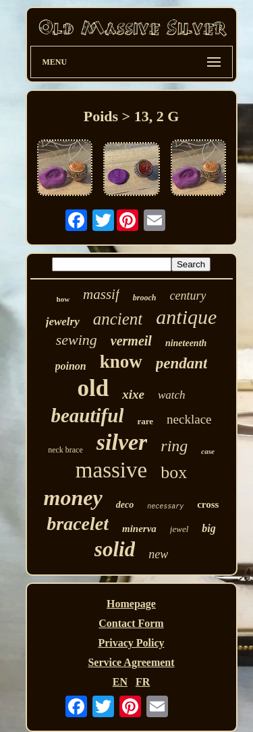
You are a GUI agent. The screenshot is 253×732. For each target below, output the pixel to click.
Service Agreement (131, 662)
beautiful (87, 415)
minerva (139, 528)
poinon (70, 366)
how (63, 299)
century (187, 295)
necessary (165, 506)
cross (208, 504)
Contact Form (131, 623)
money (73, 498)
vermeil (131, 340)
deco (125, 505)
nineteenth (185, 343)
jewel (179, 529)
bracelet (78, 523)
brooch (145, 297)
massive (111, 470)
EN (120, 682)
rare (145, 421)
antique (186, 317)
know (121, 362)
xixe (133, 394)
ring (174, 446)
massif (101, 294)
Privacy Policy (131, 642)
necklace (189, 419)
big (208, 528)
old (93, 388)
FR (143, 682)
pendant (182, 363)
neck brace (65, 450)
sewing (76, 339)
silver (122, 442)
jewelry (63, 321)
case (208, 451)
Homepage (131, 603)
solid (114, 549)
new (158, 554)
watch (172, 395)
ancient (118, 319)
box (174, 472)
